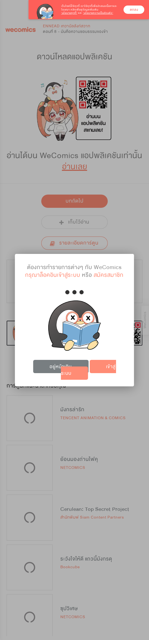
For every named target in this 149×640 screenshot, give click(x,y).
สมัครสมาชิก (109, 275)
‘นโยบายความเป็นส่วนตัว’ (98, 13)
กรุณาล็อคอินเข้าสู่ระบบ (52, 275)
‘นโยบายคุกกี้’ (69, 13)
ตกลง (134, 10)
